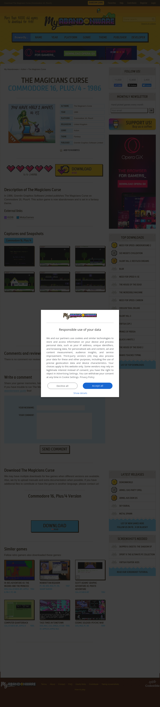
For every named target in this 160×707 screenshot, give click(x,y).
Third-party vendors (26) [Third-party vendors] (77, 355)
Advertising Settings (67, 373)
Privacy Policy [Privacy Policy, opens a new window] (87, 377)
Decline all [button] (62, 385)
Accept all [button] (97, 385)
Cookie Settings (70, 377)
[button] (80, 393)
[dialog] (80, 353)
